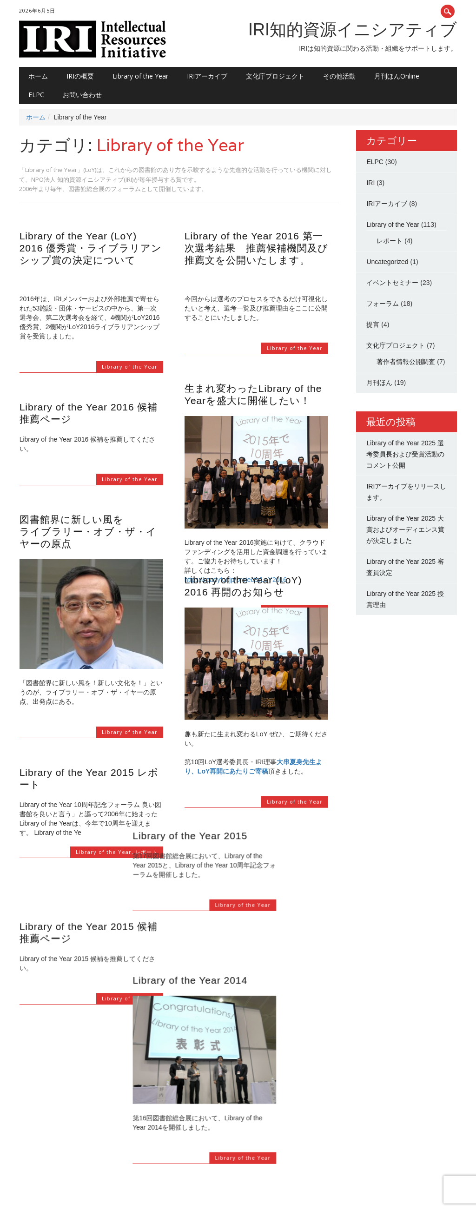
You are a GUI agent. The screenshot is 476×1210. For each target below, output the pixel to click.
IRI (370, 182)
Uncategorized (387, 261)
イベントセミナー (392, 282)
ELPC (36, 94)
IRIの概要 (80, 76)
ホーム (38, 76)
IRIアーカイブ (207, 76)
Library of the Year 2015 (242, 809)
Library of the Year (140, 76)
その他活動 (339, 76)
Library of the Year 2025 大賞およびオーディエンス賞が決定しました (405, 529)
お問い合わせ (82, 94)
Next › (151, 1147)
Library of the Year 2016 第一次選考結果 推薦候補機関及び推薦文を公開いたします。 (256, 248)
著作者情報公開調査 (406, 361)
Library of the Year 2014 (242, 918)
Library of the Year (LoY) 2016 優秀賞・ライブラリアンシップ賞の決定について (91, 248)
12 (130, 1147)
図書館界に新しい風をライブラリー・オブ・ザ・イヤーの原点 (88, 531)
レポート (146, 851)
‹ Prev (30, 1147)
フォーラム (382, 303)
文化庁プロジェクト (275, 76)
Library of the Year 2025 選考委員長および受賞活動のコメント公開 (405, 454)
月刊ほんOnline (396, 76)
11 (114, 1147)
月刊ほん (379, 382)
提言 (372, 324)
